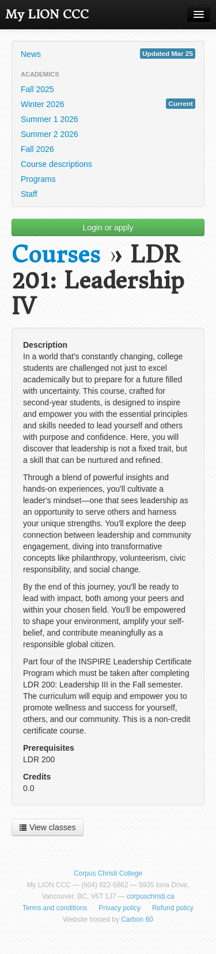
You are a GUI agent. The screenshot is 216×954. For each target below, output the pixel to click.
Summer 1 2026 (49, 119)
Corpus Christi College (108, 873)
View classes (47, 827)
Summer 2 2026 (49, 134)
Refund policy (173, 908)
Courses (56, 255)
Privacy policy (119, 908)
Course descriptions (56, 164)
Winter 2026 (108, 103)
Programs (38, 179)
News (108, 53)
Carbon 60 (137, 919)
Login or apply (108, 227)
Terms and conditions (54, 908)
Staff (29, 194)
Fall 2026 (37, 149)
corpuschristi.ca (151, 896)
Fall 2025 (37, 89)
